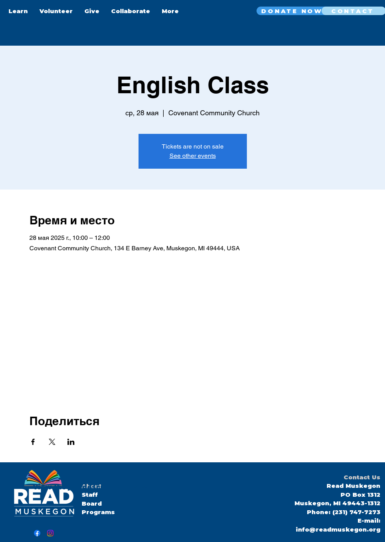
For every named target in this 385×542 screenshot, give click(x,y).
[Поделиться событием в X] (52, 442)
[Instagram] (50, 533)
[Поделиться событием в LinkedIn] (71, 442)
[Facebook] (37, 533)
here (135, 487)
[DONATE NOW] (293, 11)
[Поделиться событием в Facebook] (33, 442)
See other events (192, 155)
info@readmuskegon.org (338, 529)
